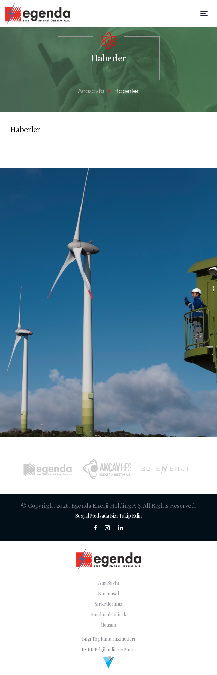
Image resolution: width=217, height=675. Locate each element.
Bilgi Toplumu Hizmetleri (108, 639)
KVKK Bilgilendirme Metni (109, 649)
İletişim (108, 625)
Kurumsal (108, 593)
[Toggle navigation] (204, 13)
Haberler (126, 91)
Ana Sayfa (108, 583)
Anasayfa (91, 91)
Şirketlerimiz (109, 604)
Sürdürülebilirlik (108, 614)
